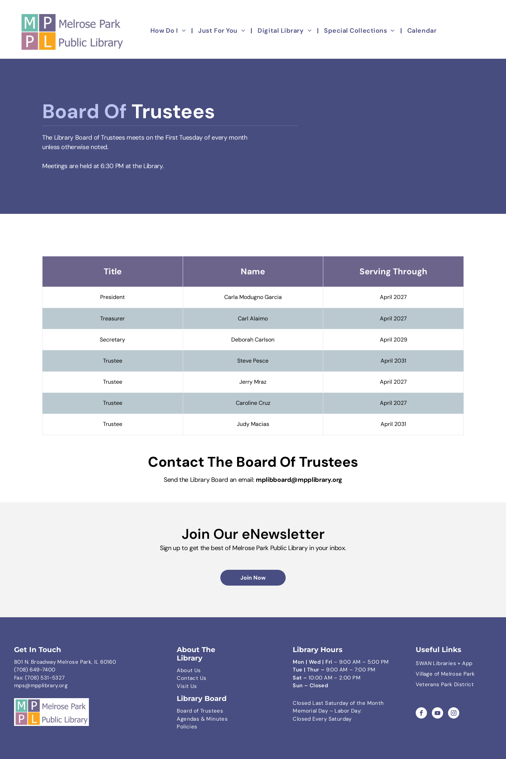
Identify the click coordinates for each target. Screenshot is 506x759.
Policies (187, 726)
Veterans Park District (445, 684)
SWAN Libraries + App (444, 663)
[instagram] (453, 713)
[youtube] (437, 713)
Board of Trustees (200, 710)
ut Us (194, 670)
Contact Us (191, 678)
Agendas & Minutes (202, 718)
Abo (182, 670)
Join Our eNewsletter (253, 534)
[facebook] (421, 713)
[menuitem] (169, 31)
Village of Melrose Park (445, 673)
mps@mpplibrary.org (40, 685)
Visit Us (187, 686)
